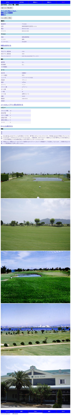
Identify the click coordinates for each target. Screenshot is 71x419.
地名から (49, 2)
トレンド (8, 411)
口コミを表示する (7, 126)
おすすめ (21, 2)
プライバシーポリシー (5, 413)
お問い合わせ (15, 413)
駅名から (35, 2)
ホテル (7, 2)
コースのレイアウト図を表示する (12, 104)
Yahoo (35, 411)
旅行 (49, 411)
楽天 (21, 411)
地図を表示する (6, 45)
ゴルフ (63, 2)
